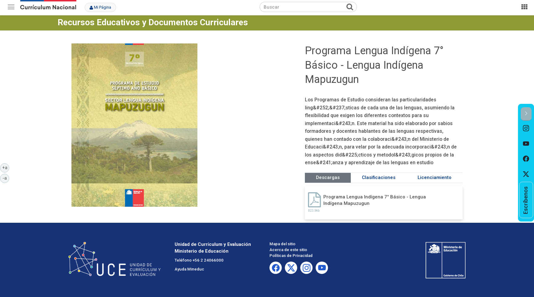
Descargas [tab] (328, 177)
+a (6, 167)
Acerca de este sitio (288, 249)
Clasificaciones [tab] (378, 177)
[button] (526, 113)
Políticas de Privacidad (291, 255)
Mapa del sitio (282, 244)
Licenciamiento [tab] (434, 177)
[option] (526, 128)
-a (5, 178)
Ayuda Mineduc (189, 269)
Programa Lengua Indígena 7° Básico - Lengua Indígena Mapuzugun (374, 200)
